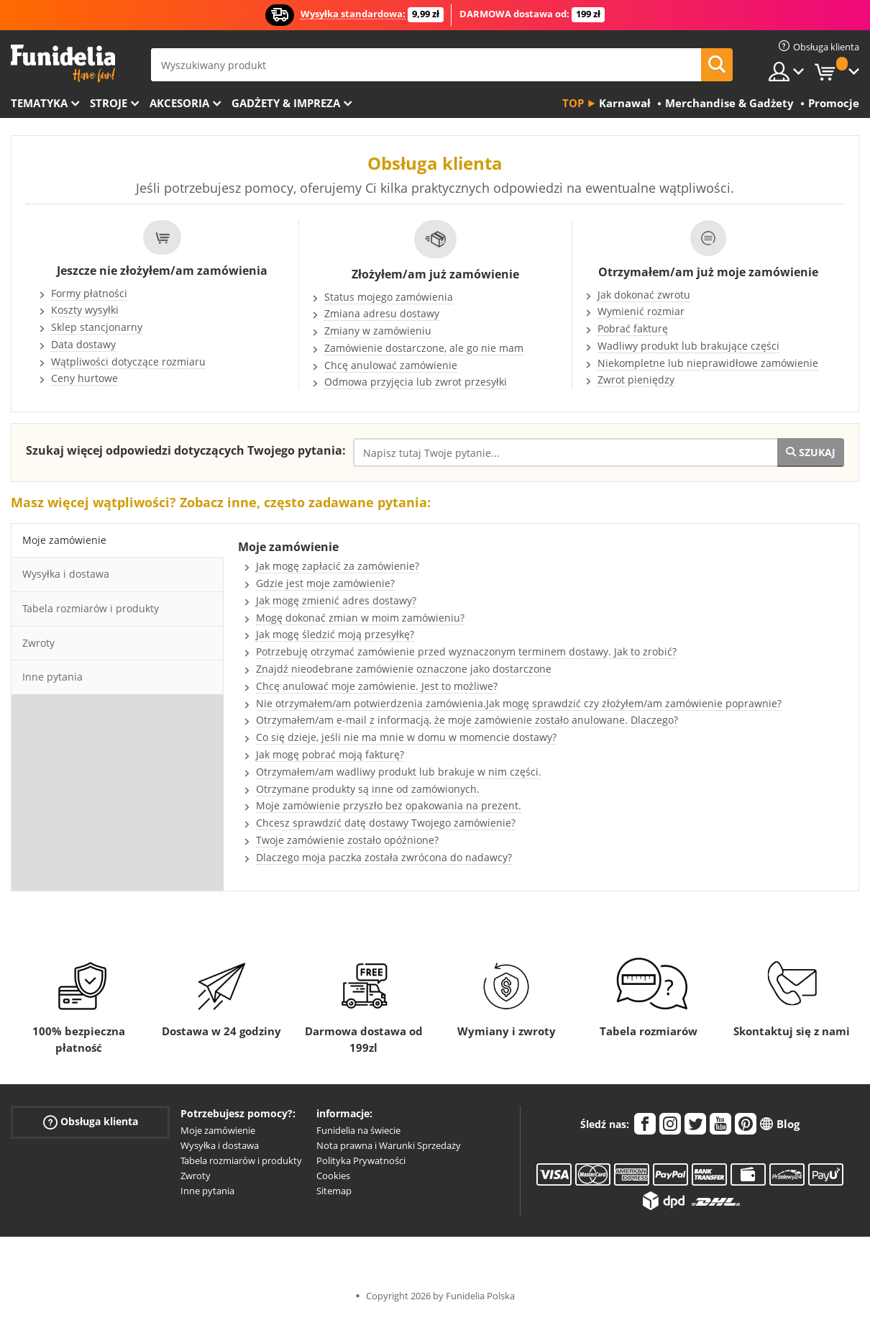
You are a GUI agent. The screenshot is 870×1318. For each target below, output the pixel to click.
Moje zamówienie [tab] (64, 540)
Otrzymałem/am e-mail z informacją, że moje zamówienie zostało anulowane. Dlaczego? (467, 720)
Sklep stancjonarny (96, 327)
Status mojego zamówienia (388, 297)
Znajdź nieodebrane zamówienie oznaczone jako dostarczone (403, 669)
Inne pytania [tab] (52, 676)
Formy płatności (89, 293)
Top (573, 103)
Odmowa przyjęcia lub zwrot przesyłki (415, 381)
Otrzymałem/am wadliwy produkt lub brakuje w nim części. (398, 771)
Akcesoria (179, 103)
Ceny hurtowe (84, 378)
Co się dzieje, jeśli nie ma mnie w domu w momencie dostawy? (406, 737)
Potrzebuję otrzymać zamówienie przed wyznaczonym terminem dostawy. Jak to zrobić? (466, 651)
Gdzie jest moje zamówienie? (325, 583)
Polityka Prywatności (361, 1160)
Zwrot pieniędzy (635, 379)
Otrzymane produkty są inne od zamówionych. (368, 789)
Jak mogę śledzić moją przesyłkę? (335, 634)
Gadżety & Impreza (286, 103)
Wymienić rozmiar (640, 311)
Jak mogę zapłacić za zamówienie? (337, 566)
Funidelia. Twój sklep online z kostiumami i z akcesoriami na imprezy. (63, 64)
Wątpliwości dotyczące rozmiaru (128, 361)
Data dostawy (83, 344)
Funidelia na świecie (358, 1130)
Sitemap (334, 1190)
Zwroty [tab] (38, 643)
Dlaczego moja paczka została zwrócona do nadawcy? (384, 857)
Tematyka (39, 103)
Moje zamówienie (217, 1130)
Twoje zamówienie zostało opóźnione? (347, 840)
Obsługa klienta (90, 1122)
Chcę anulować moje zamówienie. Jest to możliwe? (377, 686)
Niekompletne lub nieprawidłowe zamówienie (707, 363)
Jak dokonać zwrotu (643, 294)
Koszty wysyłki (85, 310)
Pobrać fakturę (632, 328)
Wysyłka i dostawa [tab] (65, 574)
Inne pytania (207, 1190)
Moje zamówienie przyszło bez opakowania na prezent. (388, 805)
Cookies (333, 1175)
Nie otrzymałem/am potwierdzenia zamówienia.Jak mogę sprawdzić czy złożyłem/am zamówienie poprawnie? (519, 703)
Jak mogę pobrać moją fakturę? (330, 754)
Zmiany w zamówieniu (377, 330)
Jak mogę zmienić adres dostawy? (336, 600)
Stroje (108, 103)
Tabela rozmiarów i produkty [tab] (90, 608)
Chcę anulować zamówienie (390, 365)
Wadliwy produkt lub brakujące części (688, 346)
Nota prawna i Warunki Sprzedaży (388, 1145)
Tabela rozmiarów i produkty (241, 1160)
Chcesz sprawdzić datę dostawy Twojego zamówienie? (386, 823)
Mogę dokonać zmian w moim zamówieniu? (360, 617)
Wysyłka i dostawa (219, 1145)
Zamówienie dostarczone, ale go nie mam (423, 348)
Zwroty (195, 1175)
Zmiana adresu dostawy (381, 313)
